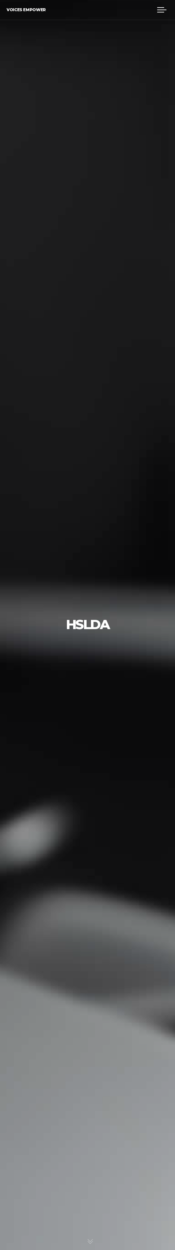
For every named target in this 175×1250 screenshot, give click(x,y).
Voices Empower (26, 9)
